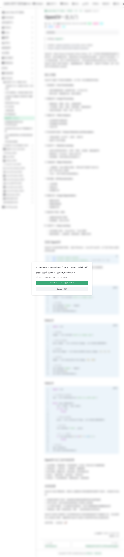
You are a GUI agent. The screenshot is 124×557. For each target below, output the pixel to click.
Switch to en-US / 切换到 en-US (62, 283)
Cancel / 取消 (62, 289)
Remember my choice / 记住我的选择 (52, 278)
